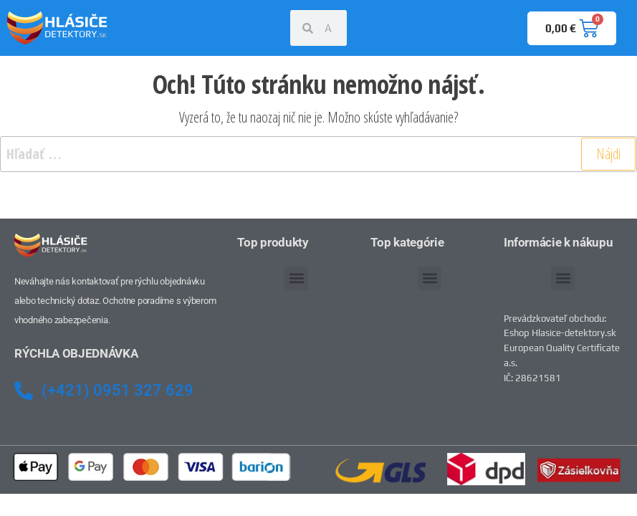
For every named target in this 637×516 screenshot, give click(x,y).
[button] (296, 278)
